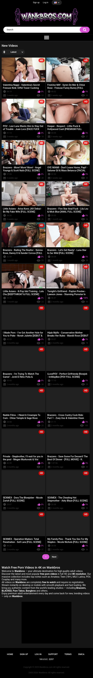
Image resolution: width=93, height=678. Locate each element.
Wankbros (43, 672)
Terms (68, 654)
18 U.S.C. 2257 (46, 659)
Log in (45, 2)
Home (10, 654)
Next (54, 557)
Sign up (36, 2)
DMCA (81, 654)
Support (53, 654)
